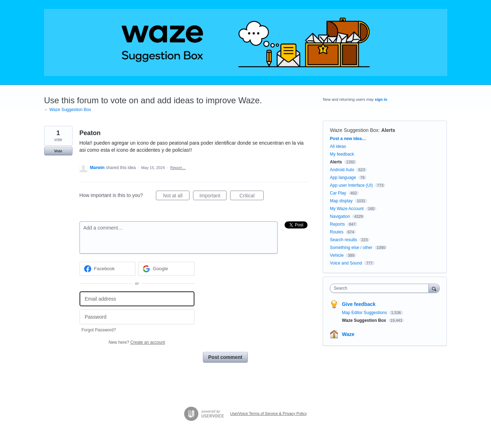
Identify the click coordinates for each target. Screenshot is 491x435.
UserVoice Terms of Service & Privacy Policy (268, 413)
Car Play (338, 193)
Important (213, 197)
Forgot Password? (99, 329)
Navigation (340, 216)
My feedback (342, 154)
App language (343, 177)
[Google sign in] (166, 269)
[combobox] (380, 288)
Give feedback (358, 304)
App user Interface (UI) (351, 185)
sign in (381, 99)
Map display (341, 200)
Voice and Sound (346, 263)
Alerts (388, 130)
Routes (336, 232)
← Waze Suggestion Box (67, 109)
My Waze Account (347, 208)
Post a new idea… (348, 138)
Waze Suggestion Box (354, 130)
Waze (348, 334)
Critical (251, 197)
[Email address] (137, 299)
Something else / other (351, 247)
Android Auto (342, 169)
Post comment (225, 357)
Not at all (176, 197)
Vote (58, 151)
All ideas (338, 146)
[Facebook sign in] (108, 269)
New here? (137, 342)
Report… (178, 168)
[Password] (137, 316)
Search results (343, 239)
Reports (337, 224)
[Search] (434, 288)
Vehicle (337, 255)
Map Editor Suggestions (365, 312)
